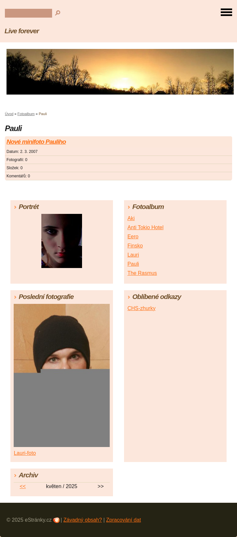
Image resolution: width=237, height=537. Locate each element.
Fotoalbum (26, 114)
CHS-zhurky (141, 308)
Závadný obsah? (82, 520)
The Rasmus (142, 273)
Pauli (133, 264)
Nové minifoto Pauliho (36, 141)
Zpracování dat (123, 520)
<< (23, 486)
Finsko (135, 245)
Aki (130, 218)
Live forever (22, 31)
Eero (132, 236)
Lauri (133, 255)
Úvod (9, 114)
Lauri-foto (25, 453)
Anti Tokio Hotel (145, 227)
